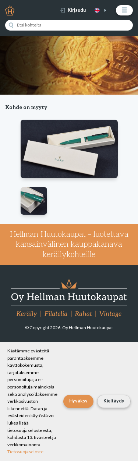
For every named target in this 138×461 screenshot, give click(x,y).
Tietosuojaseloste (25, 451)
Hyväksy (78, 401)
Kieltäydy (113, 401)
